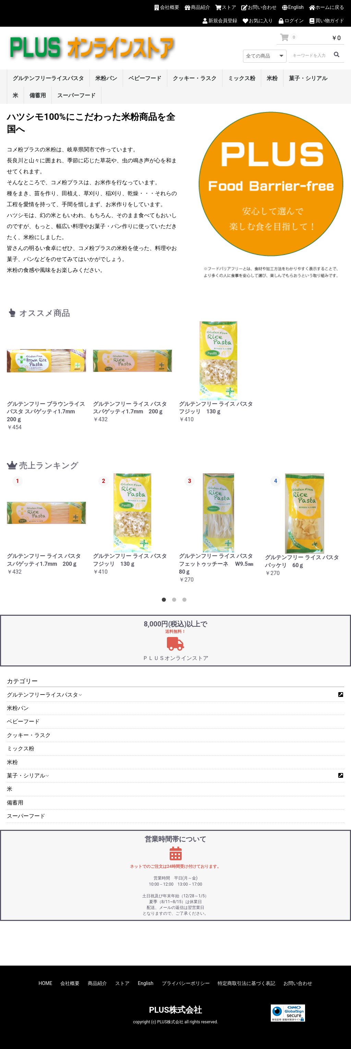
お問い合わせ (297, 983)
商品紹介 (97, 983)
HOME (45, 983)
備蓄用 (37, 95)
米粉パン (106, 78)
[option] (46, 379)
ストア (122, 983)
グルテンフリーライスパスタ (48, 78)
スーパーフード (76, 95)
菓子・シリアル (308, 78)
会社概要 (70, 983)
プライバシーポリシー (186, 983)
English (145, 983)
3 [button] (185, 601)
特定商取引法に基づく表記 (246, 983)
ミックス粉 (241, 78)
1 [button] (165, 601)
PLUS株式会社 (175, 1010)
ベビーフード (145, 78)
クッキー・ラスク (195, 78)
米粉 (272, 78)
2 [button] (175, 601)
